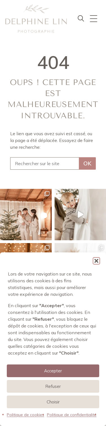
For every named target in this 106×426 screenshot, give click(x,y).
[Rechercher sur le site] (44, 163)
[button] (96, 261)
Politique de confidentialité (71, 414)
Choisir (53, 402)
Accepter (53, 370)
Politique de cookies (25, 414)
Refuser (53, 386)
